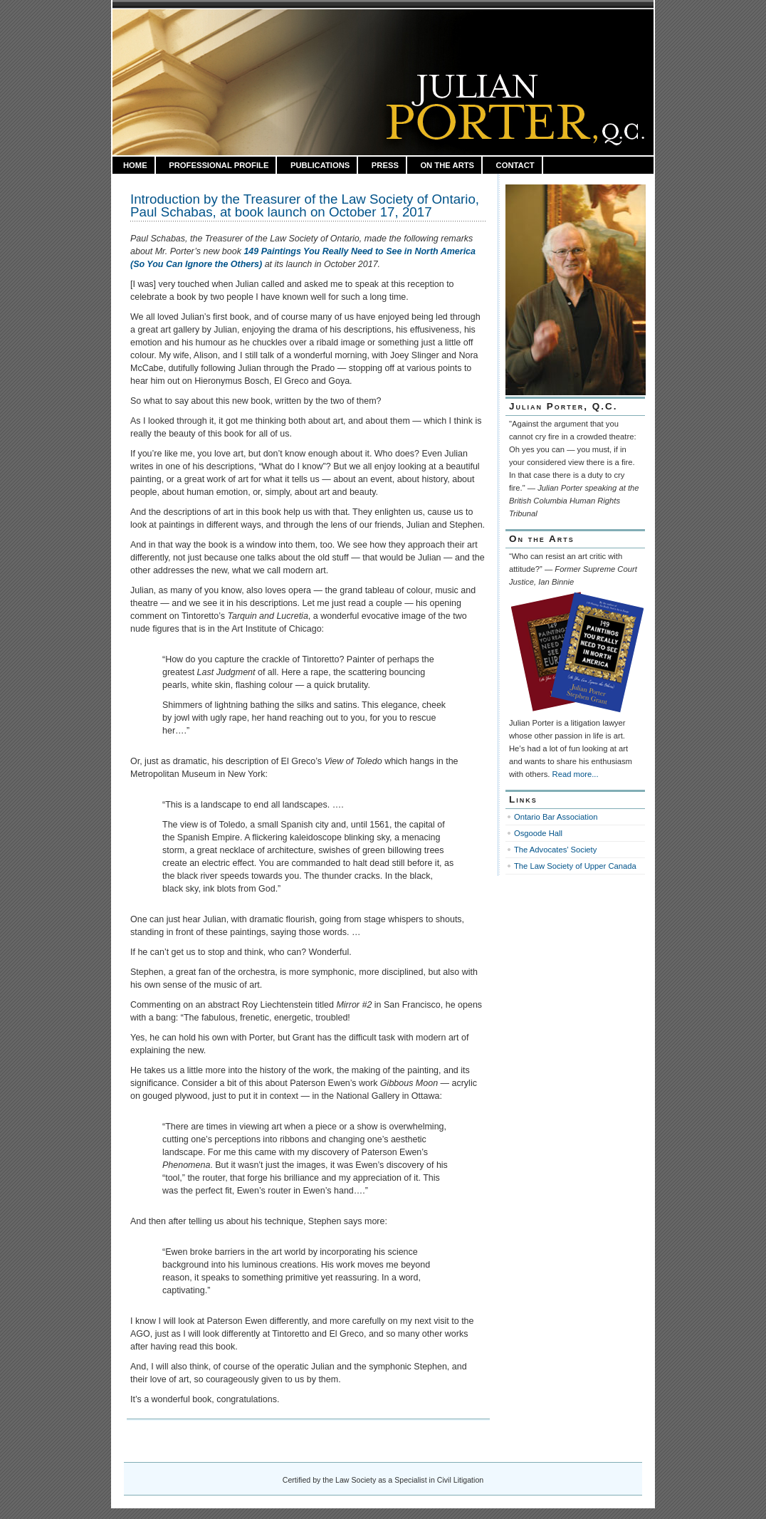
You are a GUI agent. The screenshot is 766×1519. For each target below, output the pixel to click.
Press (385, 165)
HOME (135, 165)
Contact (515, 165)
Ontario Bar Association (555, 817)
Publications (320, 165)
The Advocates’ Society (555, 849)
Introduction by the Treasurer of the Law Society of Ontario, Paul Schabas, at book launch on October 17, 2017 (304, 205)
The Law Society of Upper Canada (575, 866)
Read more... (575, 774)
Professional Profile (218, 165)
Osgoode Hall (538, 833)
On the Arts (447, 165)
